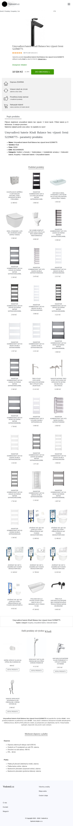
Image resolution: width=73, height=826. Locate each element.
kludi (23, 59)
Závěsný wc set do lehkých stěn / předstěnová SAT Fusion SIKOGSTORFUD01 (36, 531)
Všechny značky (44, 787)
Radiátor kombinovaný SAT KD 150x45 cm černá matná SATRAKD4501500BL (14, 494)
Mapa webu (43, 791)
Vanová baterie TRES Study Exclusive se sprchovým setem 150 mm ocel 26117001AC (58, 382)
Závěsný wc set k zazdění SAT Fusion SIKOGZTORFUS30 (58, 566)
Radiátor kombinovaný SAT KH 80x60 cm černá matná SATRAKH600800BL (14, 419)
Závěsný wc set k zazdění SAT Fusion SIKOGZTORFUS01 (14, 566)
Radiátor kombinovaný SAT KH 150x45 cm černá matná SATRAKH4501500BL (14, 307)
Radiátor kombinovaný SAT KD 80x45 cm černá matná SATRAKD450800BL (58, 494)
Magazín (6, 811)
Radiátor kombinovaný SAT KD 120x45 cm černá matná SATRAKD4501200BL (36, 456)
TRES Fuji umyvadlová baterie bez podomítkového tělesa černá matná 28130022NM (58, 602)
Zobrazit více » (42, 59)
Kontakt (5, 807)
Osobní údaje (43, 795)
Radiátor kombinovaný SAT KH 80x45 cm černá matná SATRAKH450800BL (58, 344)
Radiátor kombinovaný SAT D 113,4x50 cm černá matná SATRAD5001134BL (36, 195)
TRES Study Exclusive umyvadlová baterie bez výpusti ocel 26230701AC (36, 382)
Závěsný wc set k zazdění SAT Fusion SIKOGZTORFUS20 (36, 566)
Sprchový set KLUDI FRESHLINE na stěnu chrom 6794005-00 (36, 661)
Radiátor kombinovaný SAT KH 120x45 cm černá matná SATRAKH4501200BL (14, 270)
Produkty (7, 11)
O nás (5, 803)
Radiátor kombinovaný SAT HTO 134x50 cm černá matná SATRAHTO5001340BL (58, 233)
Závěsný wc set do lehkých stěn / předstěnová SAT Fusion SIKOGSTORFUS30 (58, 531)
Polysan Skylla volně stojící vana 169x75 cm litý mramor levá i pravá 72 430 (36, 602)
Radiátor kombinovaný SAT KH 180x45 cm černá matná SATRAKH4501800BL (58, 307)
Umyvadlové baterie (40, 623)
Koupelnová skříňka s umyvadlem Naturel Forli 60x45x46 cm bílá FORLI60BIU (14, 195)
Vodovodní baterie (51, 623)
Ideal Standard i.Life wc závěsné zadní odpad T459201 (15, 232)
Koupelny (14, 11)
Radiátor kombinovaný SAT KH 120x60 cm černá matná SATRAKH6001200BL (14, 382)
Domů (2, 11)
